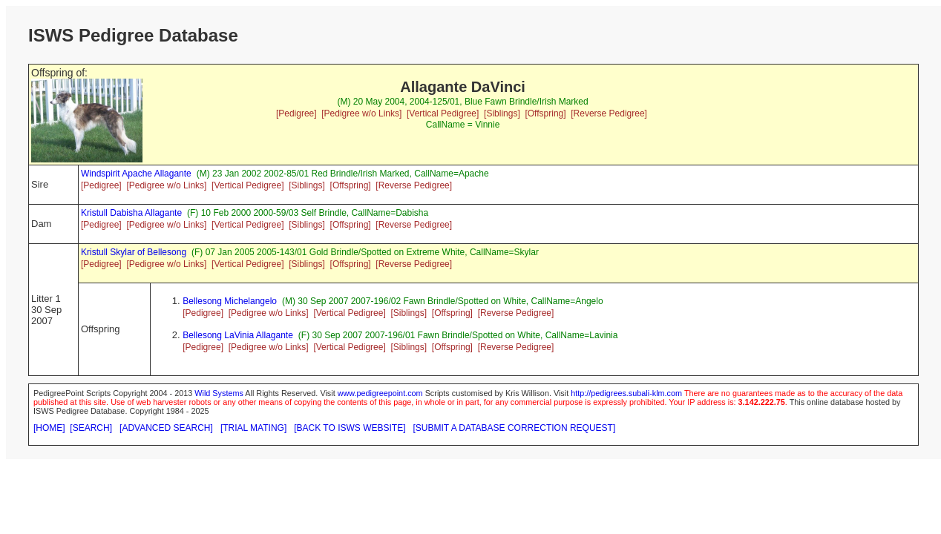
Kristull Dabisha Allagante (131, 213)
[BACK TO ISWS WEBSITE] (349, 428)
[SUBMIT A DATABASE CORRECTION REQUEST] (514, 428)
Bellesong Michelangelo (230, 301)
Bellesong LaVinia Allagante (238, 335)
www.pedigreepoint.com (380, 393)
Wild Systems (218, 393)
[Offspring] (545, 113)
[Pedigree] (296, 113)
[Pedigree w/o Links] (361, 113)
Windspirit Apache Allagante (136, 173)
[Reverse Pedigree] (609, 113)
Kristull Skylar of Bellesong (133, 252)
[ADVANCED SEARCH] (166, 428)
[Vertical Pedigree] (443, 113)
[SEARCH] (91, 428)
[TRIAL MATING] (253, 428)
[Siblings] (502, 113)
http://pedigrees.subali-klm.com (626, 393)
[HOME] (49, 428)
